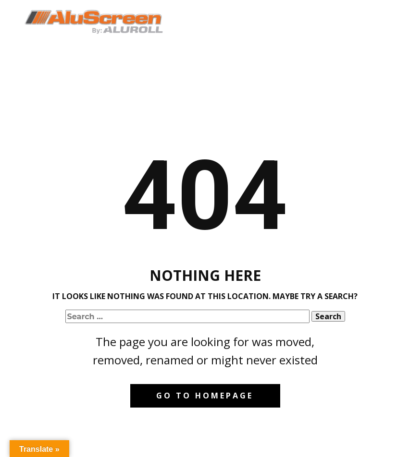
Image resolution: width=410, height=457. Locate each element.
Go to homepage (204, 395)
